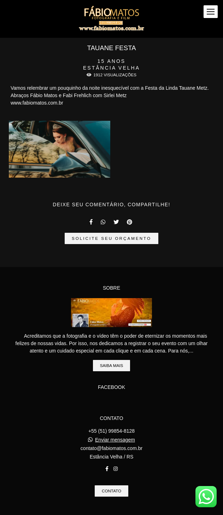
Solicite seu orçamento (111, 238)
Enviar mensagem (115, 439)
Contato (111, 491)
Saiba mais (111, 365)
